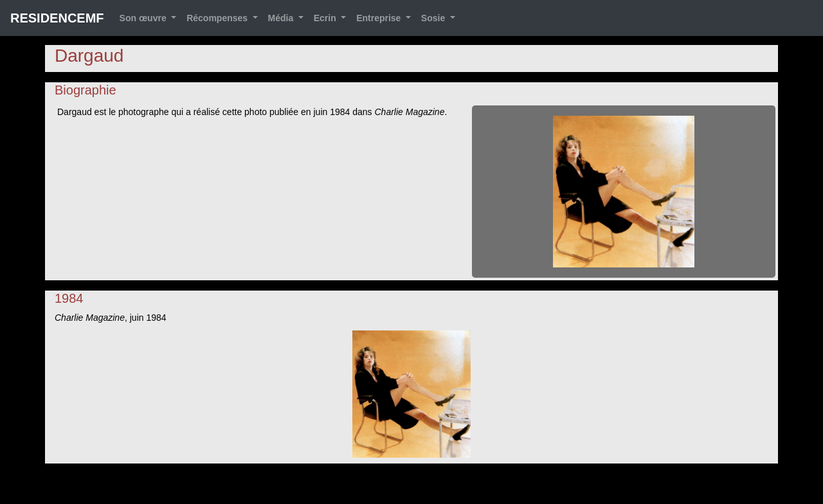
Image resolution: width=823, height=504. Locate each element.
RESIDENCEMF (57, 18)
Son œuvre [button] (144, 18)
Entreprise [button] (379, 18)
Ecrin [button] (326, 18)
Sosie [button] (434, 18)
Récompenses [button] (218, 18)
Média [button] (282, 18)
